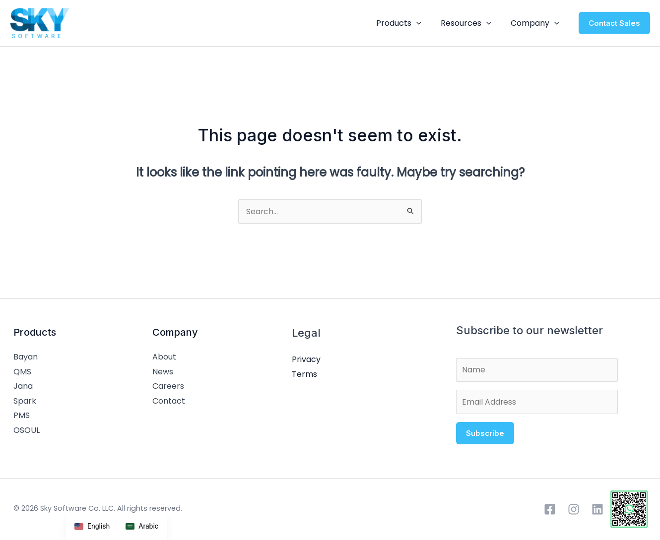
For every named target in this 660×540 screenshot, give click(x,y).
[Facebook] (550, 513)
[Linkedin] (597, 513)
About (164, 357)
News (162, 372)
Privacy (306, 360)
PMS (21, 416)
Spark (24, 402)
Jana (23, 387)
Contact (168, 402)
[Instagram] (574, 513)
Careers (168, 387)
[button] (425, 23)
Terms (304, 375)
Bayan (25, 357)
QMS (22, 372)
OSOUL (26, 431)
